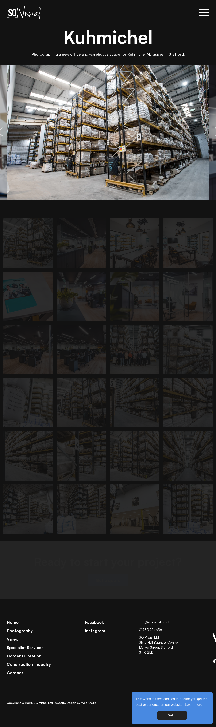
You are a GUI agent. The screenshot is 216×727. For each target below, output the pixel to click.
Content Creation (24, 655)
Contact (15, 672)
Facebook (94, 622)
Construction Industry (29, 664)
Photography (20, 630)
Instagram (95, 630)
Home (13, 622)
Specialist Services (25, 647)
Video (12, 638)
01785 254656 (150, 630)
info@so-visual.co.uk (154, 622)
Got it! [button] (172, 715)
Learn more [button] (193, 704)
